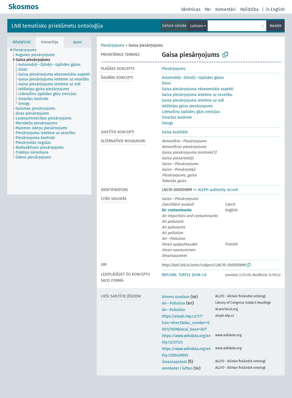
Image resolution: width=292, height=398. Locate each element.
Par (208, 9)
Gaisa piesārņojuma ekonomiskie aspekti (197, 89)
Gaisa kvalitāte (175, 132)
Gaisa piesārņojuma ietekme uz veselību (197, 94)
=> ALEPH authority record (215, 189)
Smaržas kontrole (177, 117)
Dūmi (166, 83)
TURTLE (184, 275)
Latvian (196, 26)
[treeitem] (27, 50)
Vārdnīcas (190, 9)
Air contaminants (177, 210)
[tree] (49, 121)
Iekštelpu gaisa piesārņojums (187, 106)
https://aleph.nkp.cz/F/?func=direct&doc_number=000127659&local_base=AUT (186, 323)
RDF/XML (169, 275)
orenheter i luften (177, 368)
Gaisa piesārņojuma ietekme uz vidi (193, 100)
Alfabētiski (21, 42)
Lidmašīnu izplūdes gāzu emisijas (191, 111)
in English (275, 9)
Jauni (77, 42)
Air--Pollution (173, 303)
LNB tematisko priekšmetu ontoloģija (57, 25)
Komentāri (225, 9)
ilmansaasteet (174, 362)
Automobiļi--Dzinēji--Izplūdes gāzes (193, 77)
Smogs (167, 123)
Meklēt (275, 26)
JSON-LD (199, 275)
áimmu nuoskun (176, 297)
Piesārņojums (112, 45)
